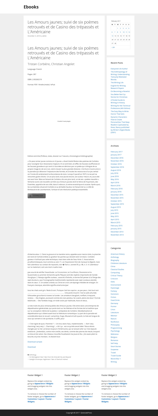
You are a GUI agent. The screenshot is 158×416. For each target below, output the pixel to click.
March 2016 (115, 185)
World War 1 (116, 359)
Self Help (114, 343)
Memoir (114, 315)
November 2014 (117, 235)
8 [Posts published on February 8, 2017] (117, 32)
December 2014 (117, 232)
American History (118, 254)
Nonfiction (115, 322)
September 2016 (117, 167)
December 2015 (117, 195)
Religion (114, 337)
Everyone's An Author (119, 69)
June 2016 (115, 176)
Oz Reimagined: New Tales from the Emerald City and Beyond (50, 357)
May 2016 (115, 179)
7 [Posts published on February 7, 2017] (114, 32)
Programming (116, 328)
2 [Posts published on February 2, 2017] (120, 28)
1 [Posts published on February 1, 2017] (117, 28)
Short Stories (116, 346)
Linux (113, 309)
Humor (113, 306)
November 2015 (117, 198)
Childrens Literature (119, 263)
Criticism (114, 279)
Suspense (114, 349)
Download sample (35, 342)
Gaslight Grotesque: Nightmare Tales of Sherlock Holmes (48, 359)
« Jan (113, 47)
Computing (115, 272)
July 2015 (114, 210)
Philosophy (115, 325)
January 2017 (116, 155)
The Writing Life (117, 82)
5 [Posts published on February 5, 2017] (128, 28)
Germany (114, 303)
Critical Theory (116, 275)
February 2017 (117, 152)
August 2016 (116, 170)
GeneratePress (86, 413)
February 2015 (117, 225)
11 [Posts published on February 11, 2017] (126, 32)
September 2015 (117, 204)
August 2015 (116, 207)
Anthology (32, 355)
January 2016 (116, 191)
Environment (116, 285)
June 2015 (115, 213)
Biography (115, 260)
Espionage (115, 288)
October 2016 (116, 164)
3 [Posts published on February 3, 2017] (123, 28)
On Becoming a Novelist (120, 91)
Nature (113, 318)
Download (32, 347)
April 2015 (115, 219)
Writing (114, 362)
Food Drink (115, 300)
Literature (115, 312)
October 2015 (116, 201)
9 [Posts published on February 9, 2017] (120, 32)
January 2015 (116, 228)
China (113, 266)
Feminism (115, 294)
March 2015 (115, 222)
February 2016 (117, 188)
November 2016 (117, 161)
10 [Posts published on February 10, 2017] (123, 32)
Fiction (113, 297)
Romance (114, 340)
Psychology (115, 331)
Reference (114, 334)
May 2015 (115, 216)
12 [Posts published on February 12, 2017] (129, 32)
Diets (113, 282)
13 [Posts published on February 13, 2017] (112, 36)
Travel (113, 352)
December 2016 (117, 158)
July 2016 (114, 173)
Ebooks (32, 7)
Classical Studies (117, 269)
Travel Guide (116, 355)
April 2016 (115, 182)
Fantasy (114, 291)
